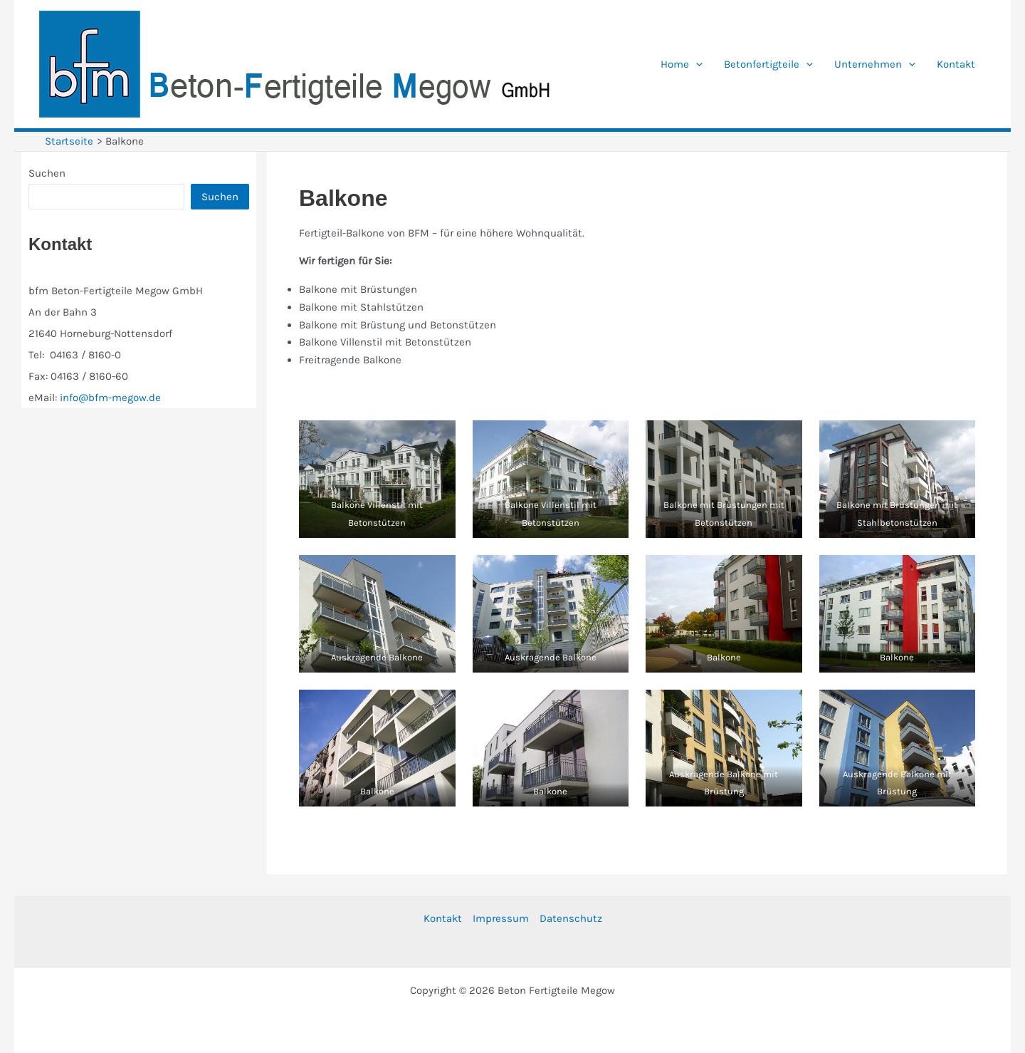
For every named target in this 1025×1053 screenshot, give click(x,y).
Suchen (46, 173)
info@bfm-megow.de (110, 397)
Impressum (501, 918)
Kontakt (443, 918)
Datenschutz (571, 918)
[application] (696, 64)
